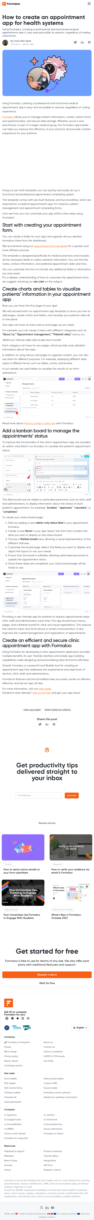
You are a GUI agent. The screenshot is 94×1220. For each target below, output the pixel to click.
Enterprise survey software (57, 1093)
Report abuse (11, 1061)
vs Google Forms (12, 1120)
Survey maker (50, 1088)
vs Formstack (50, 1120)
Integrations (50, 1161)
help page (45, 689)
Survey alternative (53, 1129)
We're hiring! (10, 1052)
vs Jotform (49, 1115)
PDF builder (10, 1083)
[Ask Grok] (28, 1018)
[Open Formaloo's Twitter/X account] (41, 1207)
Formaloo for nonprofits (16, 1138)
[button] (89, 3)
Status (7, 1170)
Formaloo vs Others (53, 1134)
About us (48, 1042)
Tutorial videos (51, 1156)
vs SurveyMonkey (13, 1124)
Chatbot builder (12, 1093)
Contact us (49, 1047)
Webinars (9, 1156)
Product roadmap (53, 1151)
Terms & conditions (53, 1052)
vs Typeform (10, 1115)
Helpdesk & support (14, 1151)
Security (8, 1165)
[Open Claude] (12, 1018)
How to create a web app (39, 423)
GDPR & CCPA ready (54, 1056)
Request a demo (47, 974)
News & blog (10, 1161)
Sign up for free (41, 693)
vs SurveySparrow (53, 1124)
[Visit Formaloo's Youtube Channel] (52, 1207)
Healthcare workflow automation (60, 1097)
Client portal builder (54, 1079)
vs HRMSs (9, 1129)
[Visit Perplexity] (23, 1018)
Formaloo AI (10, 1097)
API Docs (48, 1165)
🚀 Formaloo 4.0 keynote (17, 1042)
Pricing (7, 1047)
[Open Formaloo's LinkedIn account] (47, 1207)
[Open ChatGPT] (6, 1018)
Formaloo (8, 117)
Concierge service (13, 1066)
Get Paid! (48, 1061)
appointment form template (50, 246)
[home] (14, 4)
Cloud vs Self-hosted (15, 1134)
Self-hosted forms (13, 1088)
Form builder (10, 1079)
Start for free (47, 983)
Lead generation (12, 1102)
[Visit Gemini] (17, 1018)
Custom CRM (50, 1083)
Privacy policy (11, 1056)
